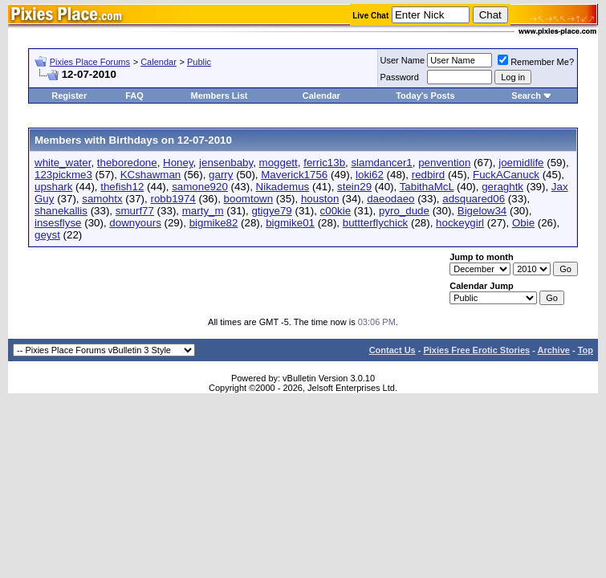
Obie (523, 223)
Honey (178, 163)
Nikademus (283, 187)
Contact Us (392, 350)
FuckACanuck (506, 175)
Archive (554, 350)
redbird (428, 175)
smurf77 (135, 211)
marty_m (203, 211)
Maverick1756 (294, 175)
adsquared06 (473, 199)
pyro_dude (404, 211)
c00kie (336, 211)
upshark (53, 187)
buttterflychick (375, 223)
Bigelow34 (482, 211)
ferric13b (324, 163)
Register (69, 95)
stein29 (354, 187)
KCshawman (150, 175)
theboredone (127, 163)
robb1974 (172, 199)
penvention (444, 163)
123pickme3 (63, 175)
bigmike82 (213, 223)
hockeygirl (460, 223)
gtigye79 (271, 211)
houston (320, 199)
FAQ (134, 95)
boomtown (249, 199)
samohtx (102, 199)
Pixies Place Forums (90, 62)
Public (199, 62)
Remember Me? (536, 62)
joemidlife (520, 163)
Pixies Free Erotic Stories (476, 350)
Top (585, 350)
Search (526, 95)
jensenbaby (226, 163)
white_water (63, 163)
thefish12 (122, 187)
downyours (135, 223)
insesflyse (58, 223)
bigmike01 (290, 223)
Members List (219, 95)
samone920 (200, 187)
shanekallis (61, 211)
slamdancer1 (381, 163)
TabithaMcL (427, 187)
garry (221, 175)
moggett (278, 163)
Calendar (158, 62)
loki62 (370, 175)
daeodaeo (390, 199)
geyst (47, 235)
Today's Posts (425, 95)
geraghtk (502, 187)
